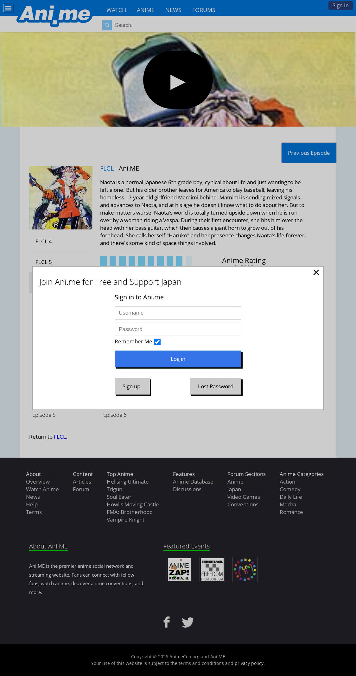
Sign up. (132, 386)
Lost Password (215, 386)
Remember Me (133, 341)
